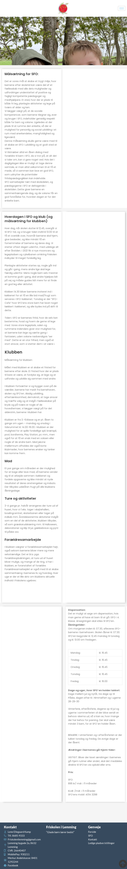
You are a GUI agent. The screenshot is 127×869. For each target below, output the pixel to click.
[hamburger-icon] (121, 8)
